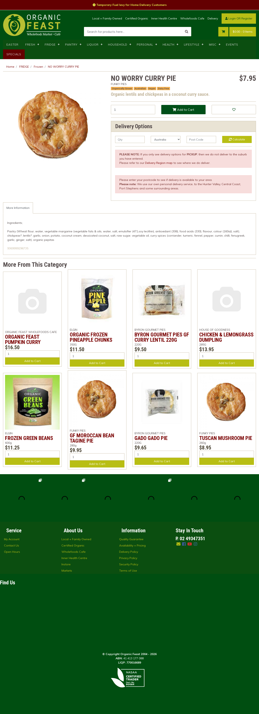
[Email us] (178, 543)
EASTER (12, 44)
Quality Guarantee (131, 539)
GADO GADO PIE (151, 438)
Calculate (237, 139)
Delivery (213, 18)
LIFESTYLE (192, 44)
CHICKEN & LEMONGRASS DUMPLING (226, 337)
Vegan (151, 88)
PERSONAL (145, 44)
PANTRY (71, 44)
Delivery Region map (159, 163)
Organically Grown (122, 88)
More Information (18, 208)
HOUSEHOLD (117, 44)
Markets (67, 570)
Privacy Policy (128, 558)
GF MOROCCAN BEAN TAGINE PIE (92, 438)
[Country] (165, 139)
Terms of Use (128, 570)
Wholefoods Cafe (192, 18)
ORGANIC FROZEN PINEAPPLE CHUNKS (91, 337)
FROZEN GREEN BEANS (29, 438)
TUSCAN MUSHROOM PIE (225, 438)
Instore (66, 564)
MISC (213, 44)
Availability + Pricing (132, 545)
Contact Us (11, 545)
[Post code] (201, 139)
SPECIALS (13, 54)
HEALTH (168, 44)
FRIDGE (50, 44)
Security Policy (128, 564)
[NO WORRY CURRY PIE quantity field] (133, 109)
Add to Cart (183, 110)
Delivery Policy (128, 552)
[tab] (18, 207)
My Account (11, 539)
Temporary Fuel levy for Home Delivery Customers (130, 5)
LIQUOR (93, 44)
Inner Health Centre (164, 18)
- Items (243, 32)
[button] (234, 109)
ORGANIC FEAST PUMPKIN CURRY (23, 339)
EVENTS (232, 44)
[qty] (130, 139)
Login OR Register (238, 18)
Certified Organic (136, 18)
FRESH (30, 44)
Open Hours (12, 552)
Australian (140, 88)
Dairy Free (163, 88)
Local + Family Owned (107, 18)
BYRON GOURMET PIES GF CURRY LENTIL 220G (162, 337)
